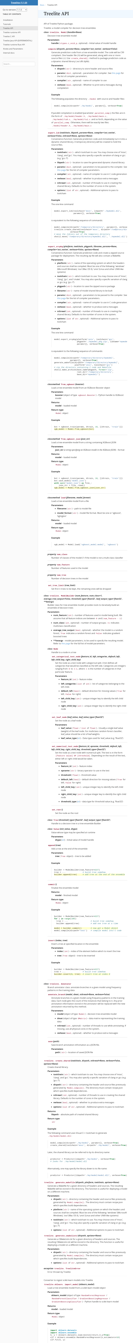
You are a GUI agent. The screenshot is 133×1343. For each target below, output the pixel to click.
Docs (42, 5)
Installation (8, 20)
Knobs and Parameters (13, 48)
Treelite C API (9, 36)
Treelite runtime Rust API (14, 44)
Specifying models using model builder (62, 1329)
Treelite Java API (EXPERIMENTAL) (17, 40)
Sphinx (126, 1338)
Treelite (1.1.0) (19, 2)
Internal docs (8, 52)
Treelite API (8, 28)
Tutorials (7, 24)
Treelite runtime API (12, 32)
